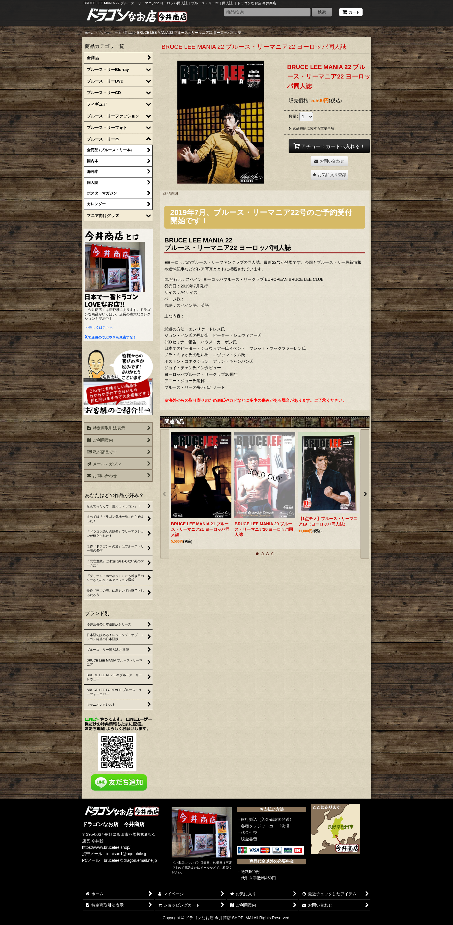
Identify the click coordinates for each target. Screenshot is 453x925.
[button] (329, 175)
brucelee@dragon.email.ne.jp (130, 860)
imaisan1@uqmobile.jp (126, 853)
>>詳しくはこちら (99, 328)
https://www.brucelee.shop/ (106, 847)
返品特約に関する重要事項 (311, 128)
